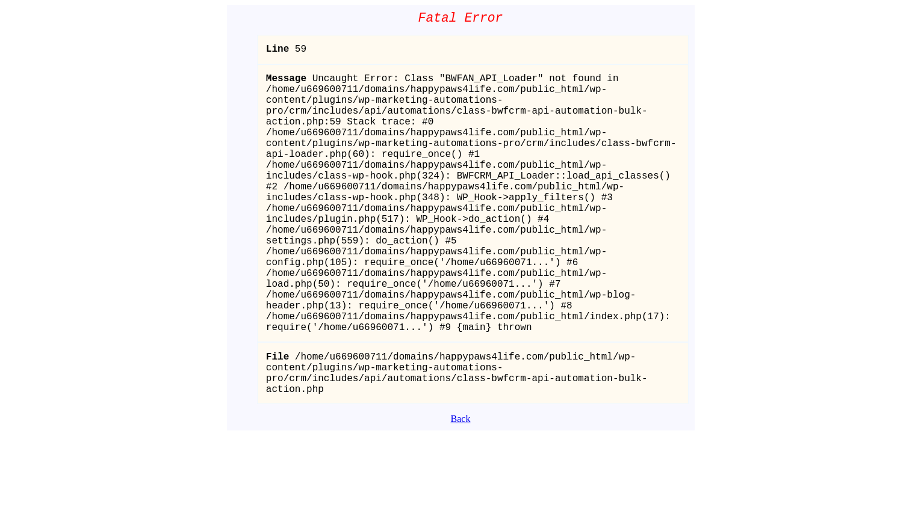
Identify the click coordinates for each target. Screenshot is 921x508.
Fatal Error (460, 19)
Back (461, 491)
